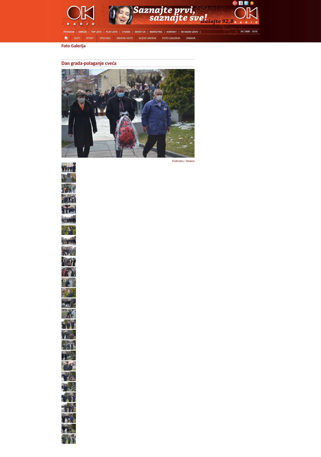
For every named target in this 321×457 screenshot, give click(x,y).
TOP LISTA (96, 32)
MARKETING (156, 32)
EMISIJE (83, 32)
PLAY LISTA (112, 32)
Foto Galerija (73, 46)
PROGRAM (69, 32)
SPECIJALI (105, 38)
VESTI (77, 38)
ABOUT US (140, 32)
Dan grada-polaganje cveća (88, 63)
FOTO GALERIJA (171, 38)
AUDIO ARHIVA (147, 38)
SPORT (90, 38)
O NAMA (126, 32)
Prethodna (177, 161)
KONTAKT (172, 32)
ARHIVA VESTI (125, 38)
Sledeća (190, 161)
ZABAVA (190, 38)
